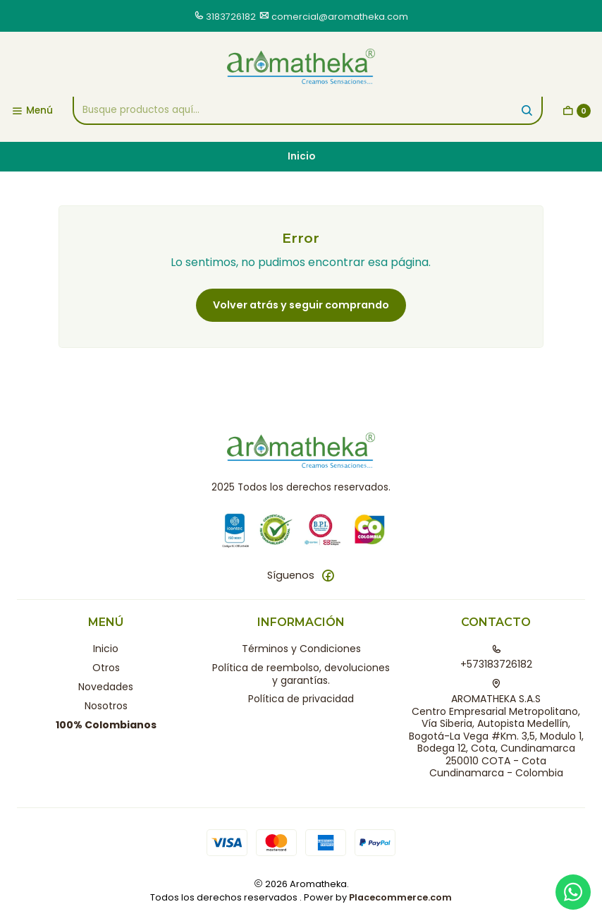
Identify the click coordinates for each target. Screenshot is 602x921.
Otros (106, 668)
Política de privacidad (301, 699)
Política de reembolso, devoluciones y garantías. (301, 674)
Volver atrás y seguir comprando (301, 305)
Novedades (105, 687)
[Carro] (577, 111)
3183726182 (231, 17)
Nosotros (106, 706)
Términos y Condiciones (301, 649)
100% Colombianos (106, 725)
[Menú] (32, 111)
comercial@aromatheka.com (339, 17)
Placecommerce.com (400, 897)
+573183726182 (496, 657)
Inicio (105, 649)
